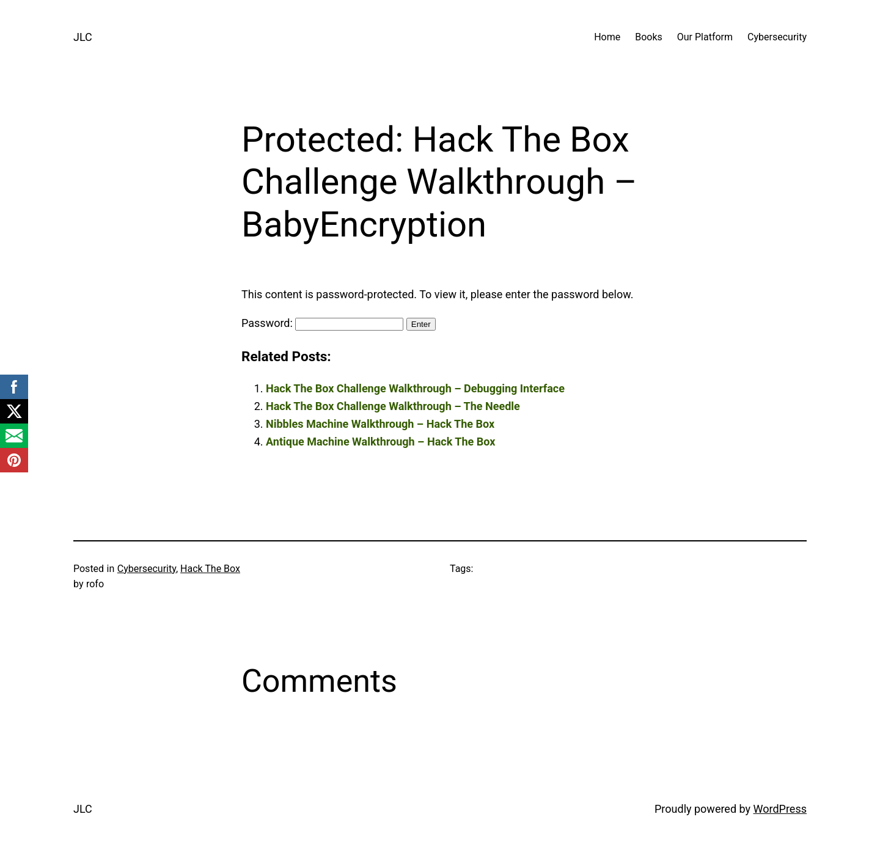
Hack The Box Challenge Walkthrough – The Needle (393, 406)
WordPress (780, 808)
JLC (82, 37)
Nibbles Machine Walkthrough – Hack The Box (380, 423)
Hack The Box (210, 568)
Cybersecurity (146, 568)
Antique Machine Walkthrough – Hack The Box (380, 441)
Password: (322, 323)
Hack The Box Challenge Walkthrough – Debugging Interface (415, 388)
